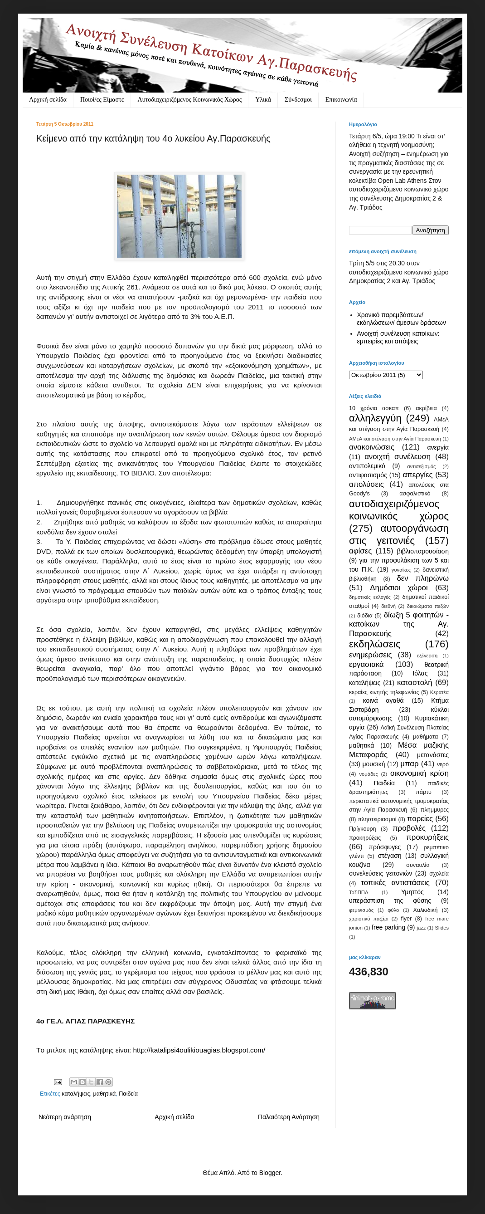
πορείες (420, 818)
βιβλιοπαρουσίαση (423, 551)
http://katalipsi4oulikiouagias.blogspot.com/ (199, 1050)
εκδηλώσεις (375, 644)
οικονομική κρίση (419, 773)
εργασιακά (366, 664)
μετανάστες (433, 755)
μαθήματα (425, 737)
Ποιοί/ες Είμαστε (102, 99)
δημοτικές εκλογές (370, 597)
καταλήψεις (76, 1094)
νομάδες (368, 774)
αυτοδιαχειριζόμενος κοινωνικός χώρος (399, 510)
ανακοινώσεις (371, 447)
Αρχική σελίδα (48, 99)
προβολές (409, 828)
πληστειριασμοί (377, 819)
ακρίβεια (426, 408)
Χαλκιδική (425, 910)
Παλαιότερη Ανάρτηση (289, 1117)
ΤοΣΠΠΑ (358, 892)
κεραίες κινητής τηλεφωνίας (384, 692)
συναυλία (418, 865)
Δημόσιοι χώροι (398, 587)
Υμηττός (412, 892)
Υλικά (263, 99)
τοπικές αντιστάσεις (395, 882)
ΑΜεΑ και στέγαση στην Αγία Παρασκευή (395, 438)
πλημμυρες (435, 810)
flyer (406, 918)
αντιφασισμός (368, 475)
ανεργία (438, 447)
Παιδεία (128, 1094)
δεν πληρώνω (423, 578)
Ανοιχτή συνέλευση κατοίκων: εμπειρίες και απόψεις (398, 337)
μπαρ (409, 763)
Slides (442, 927)
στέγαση (390, 855)
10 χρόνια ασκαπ (374, 408)
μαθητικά (104, 1094)
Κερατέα (439, 692)
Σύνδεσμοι (298, 99)
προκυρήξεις (427, 837)
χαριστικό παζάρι (368, 918)
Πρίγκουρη (362, 829)
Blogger (270, 1172)
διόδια (365, 615)
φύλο (393, 910)
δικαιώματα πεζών (428, 606)
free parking (388, 927)
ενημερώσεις (370, 655)
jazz (421, 927)
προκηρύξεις (365, 838)
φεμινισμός (361, 910)
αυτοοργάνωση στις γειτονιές (399, 534)
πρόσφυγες (385, 847)
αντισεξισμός (421, 466)
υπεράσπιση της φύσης (390, 900)
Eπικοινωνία (341, 99)
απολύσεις (366, 484)
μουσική (373, 764)
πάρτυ (424, 792)
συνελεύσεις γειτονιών (380, 873)
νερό (443, 764)
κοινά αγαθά (383, 700)
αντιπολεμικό (367, 466)
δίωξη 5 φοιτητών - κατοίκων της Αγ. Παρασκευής (399, 624)
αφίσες (360, 551)
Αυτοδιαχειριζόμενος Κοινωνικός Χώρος (190, 99)
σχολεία (439, 874)
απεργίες (418, 474)
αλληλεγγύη (375, 418)
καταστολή (414, 682)
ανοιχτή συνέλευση (397, 456)
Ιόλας (419, 673)
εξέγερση (427, 655)
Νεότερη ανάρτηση (65, 1117)
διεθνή (388, 606)
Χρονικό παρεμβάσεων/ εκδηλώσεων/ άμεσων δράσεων (401, 318)
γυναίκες (401, 570)
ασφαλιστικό (414, 493)
